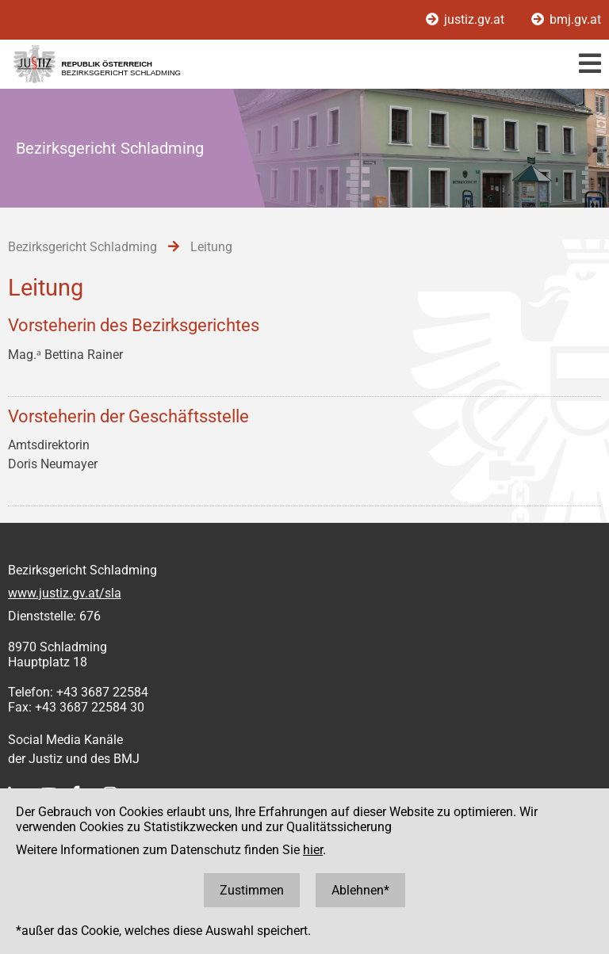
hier (313, 849)
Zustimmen (252, 890)
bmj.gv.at (566, 19)
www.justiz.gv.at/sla (64, 593)
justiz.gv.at (467, 19)
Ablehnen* (360, 890)
